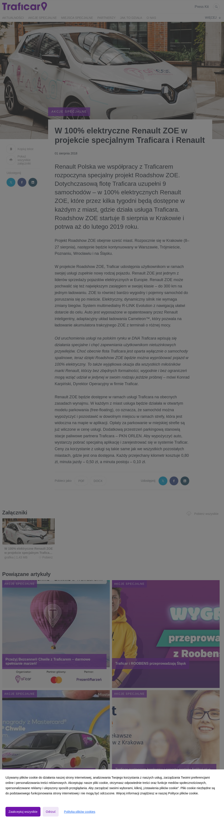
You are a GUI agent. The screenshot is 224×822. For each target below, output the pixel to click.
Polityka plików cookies (79, 811)
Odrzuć (51, 811)
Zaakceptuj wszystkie (23, 811)
